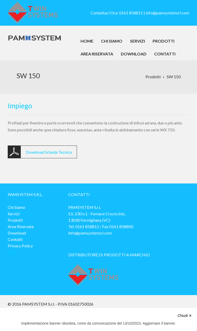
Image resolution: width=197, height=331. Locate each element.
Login (12, 252)
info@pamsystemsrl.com (167, 12)
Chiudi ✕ (185, 316)
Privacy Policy (20, 245)
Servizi (137, 40)
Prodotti (163, 40)
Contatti (164, 53)
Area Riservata (97, 53)
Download (133, 53)
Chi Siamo (111, 40)
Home (87, 40)
